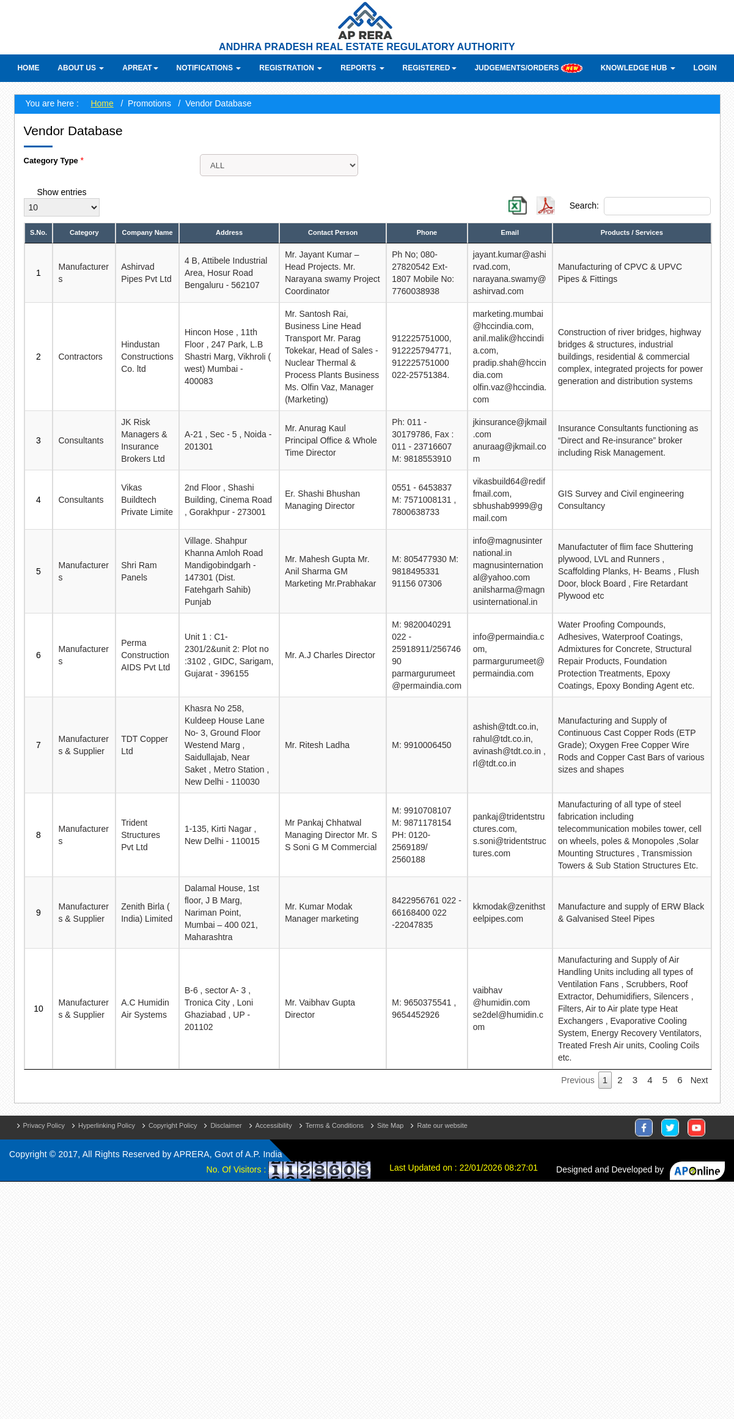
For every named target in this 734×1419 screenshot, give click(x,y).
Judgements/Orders (528, 68)
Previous (577, 1080)
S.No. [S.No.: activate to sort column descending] (38, 232)
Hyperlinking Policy (106, 1125)
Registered (430, 68)
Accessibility (273, 1125)
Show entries (62, 192)
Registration (290, 68)
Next (699, 1080)
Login (705, 68)
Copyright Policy (173, 1125)
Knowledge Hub (638, 68)
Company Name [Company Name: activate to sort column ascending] (147, 232)
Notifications (209, 68)
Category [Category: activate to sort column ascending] (84, 232)
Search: (640, 206)
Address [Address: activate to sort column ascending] (229, 232)
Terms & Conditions (335, 1125)
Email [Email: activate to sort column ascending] (510, 232)
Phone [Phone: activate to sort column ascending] (427, 232)
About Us (80, 68)
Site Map (390, 1125)
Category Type (52, 160)
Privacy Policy (44, 1125)
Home (28, 68)
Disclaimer (225, 1125)
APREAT (140, 68)
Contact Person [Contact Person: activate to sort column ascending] (333, 232)
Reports (362, 68)
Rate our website (442, 1125)
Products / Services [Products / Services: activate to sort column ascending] (632, 232)
